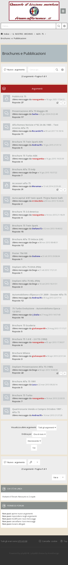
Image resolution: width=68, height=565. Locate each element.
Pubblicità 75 (19, 96)
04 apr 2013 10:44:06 (48, 370)
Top (65, 541)
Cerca (57, 70)
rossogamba (38, 99)
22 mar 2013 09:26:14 (48, 384)
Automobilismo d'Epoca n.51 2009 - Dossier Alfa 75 (39, 294)
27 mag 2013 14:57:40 (50, 314)
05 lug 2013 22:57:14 (52, 297)
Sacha (35, 114)
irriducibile (37, 201)
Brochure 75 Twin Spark (25, 225)
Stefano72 (37, 228)
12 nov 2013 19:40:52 (53, 228)
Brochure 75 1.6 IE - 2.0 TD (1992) (29, 339)
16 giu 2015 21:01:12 (52, 145)
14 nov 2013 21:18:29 (55, 214)
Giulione (36, 256)
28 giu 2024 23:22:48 (49, 114)
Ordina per (34, 434)
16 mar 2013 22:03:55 (55, 398)
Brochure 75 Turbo (22, 395)
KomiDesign (53, 553)
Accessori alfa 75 (21, 183)
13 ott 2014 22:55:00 (52, 186)
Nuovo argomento (16, 70)
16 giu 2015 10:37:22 (48, 172)
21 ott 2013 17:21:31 (48, 270)
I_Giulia (35, 314)
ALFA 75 (40, 34)
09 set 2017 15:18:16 (54, 131)
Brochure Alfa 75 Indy (23, 169)
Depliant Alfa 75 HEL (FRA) (26, 280)
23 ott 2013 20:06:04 (51, 256)
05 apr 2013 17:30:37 (55, 342)
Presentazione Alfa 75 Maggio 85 (30, 111)
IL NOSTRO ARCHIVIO (23, 34)
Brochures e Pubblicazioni (13, 38)
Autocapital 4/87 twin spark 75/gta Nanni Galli (37, 197)
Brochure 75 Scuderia (23, 325)
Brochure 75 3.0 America (25, 211)
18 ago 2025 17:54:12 (55, 99)
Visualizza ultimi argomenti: (34, 428)
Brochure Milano (21, 353)
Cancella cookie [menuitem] (49, 541)
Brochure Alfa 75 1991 (24, 381)
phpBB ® (25, 553)
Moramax (36, 186)
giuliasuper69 (38, 328)
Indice (6, 34)
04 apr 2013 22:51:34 (56, 356)
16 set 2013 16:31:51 (48, 283)
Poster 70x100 (19, 253)
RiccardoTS (37, 131)
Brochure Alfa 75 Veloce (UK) (27, 239)
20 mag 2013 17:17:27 (56, 328)
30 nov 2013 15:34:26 (54, 201)
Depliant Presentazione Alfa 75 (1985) (32, 366)
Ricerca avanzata (62, 70)
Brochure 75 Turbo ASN (24, 155)
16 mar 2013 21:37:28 (52, 415)
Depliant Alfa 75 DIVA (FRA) (26, 266)
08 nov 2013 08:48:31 (48, 242)
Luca (34, 384)
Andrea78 (36, 145)
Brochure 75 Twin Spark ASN (27, 141)
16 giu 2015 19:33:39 (55, 158)
